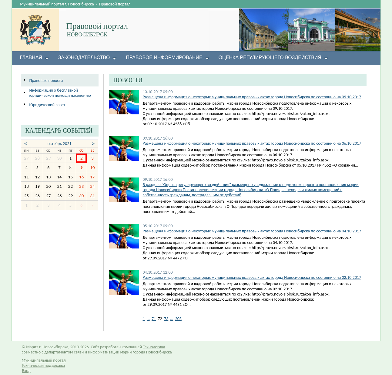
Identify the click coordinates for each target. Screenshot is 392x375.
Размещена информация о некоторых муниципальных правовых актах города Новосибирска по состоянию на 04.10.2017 (252, 231)
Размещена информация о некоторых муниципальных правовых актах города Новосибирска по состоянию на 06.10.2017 (252, 143)
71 (154, 318)
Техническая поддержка (43, 365)
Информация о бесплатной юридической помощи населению (60, 93)
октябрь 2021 (60, 143)
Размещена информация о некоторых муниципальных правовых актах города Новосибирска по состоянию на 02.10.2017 (252, 277)
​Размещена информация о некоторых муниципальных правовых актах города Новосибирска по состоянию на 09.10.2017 (252, 97)
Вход (26, 370)
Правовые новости (46, 80)
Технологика (154, 347)
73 (166, 318)
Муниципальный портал (44, 360)
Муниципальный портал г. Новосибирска (57, 4)
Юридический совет (47, 104)
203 (178, 318)
